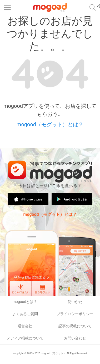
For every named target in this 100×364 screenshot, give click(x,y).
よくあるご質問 (25, 314)
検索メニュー (98, 5)
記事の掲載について (75, 326)
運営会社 (25, 326)
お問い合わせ (75, 338)
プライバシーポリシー (75, 314)
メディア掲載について (25, 338)
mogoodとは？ (25, 302)
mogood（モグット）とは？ (50, 124)
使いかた (75, 302)
